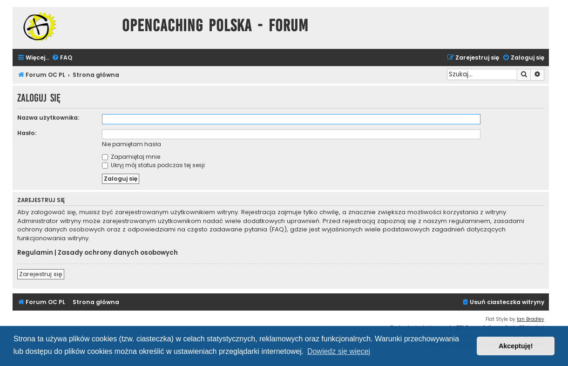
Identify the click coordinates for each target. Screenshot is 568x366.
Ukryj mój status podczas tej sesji (153, 165)
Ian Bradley (530, 319)
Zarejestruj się (40, 274)
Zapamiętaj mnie (131, 157)
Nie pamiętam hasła (131, 144)
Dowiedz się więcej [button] (338, 351)
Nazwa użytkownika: (48, 118)
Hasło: (26, 133)
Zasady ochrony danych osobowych (118, 253)
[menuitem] (62, 58)
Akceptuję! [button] (516, 346)
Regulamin (35, 253)
